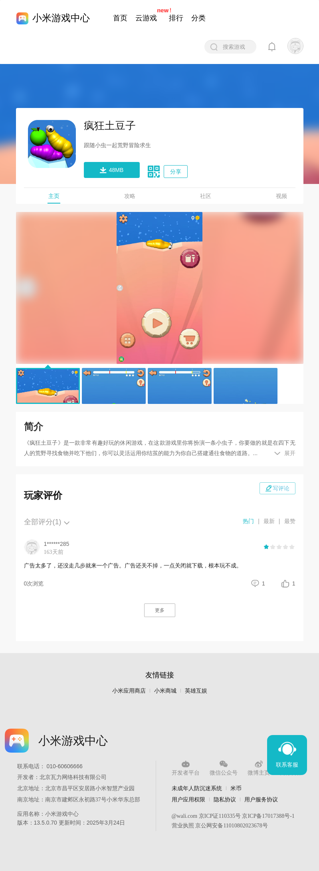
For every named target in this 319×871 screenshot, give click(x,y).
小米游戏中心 (61, 17)
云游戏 (146, 18)
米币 (236, 788)
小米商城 (165, 691)
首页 (120, 18)
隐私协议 (225, 799)
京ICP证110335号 (220, 816)
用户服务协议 (261, 799)
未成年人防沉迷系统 (197, 788)
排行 (176, 18)
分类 (198, 18)
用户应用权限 (188, 799)
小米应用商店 (129, 691)
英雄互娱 (196, 691)
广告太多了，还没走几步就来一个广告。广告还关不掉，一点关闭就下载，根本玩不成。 (133, 565)
